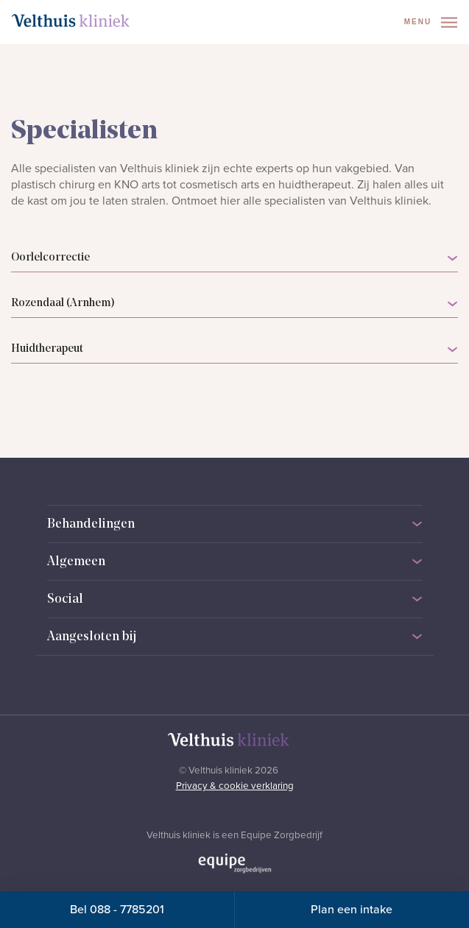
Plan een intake (351, 909)
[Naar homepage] (71, 21)
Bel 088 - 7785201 (117, 909)
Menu (430, 22)
